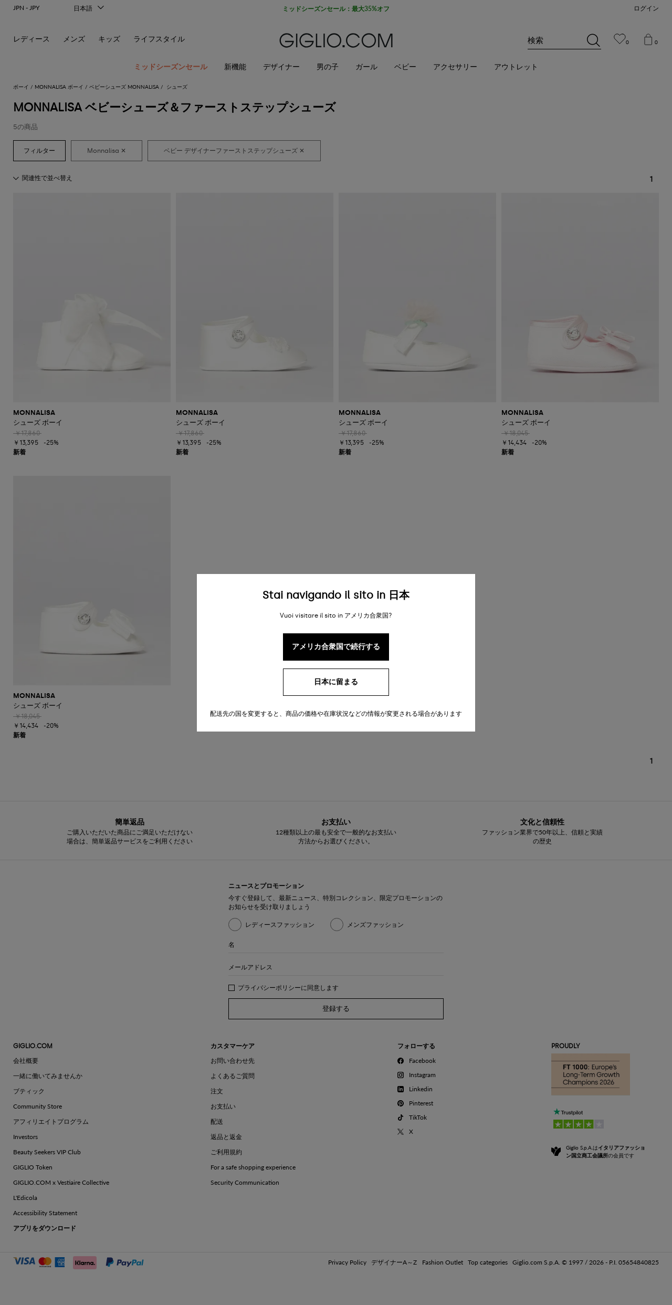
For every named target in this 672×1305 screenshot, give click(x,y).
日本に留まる (336, 681)
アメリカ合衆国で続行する (336, 646)
